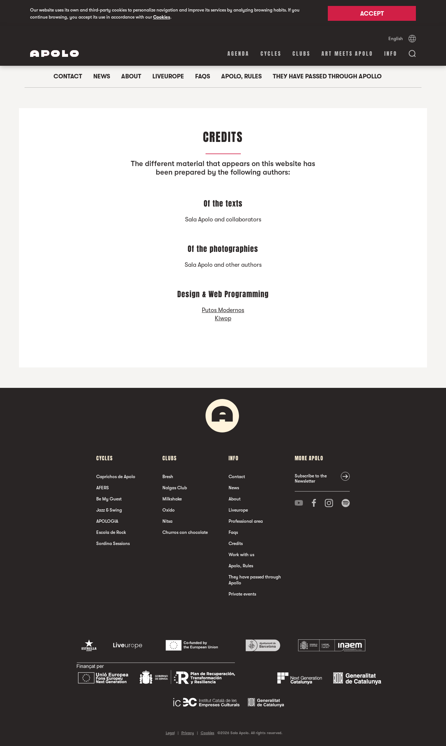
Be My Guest (109, 499)
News (101, 76)
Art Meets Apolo (347, 54)
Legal (170, 733)
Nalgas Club (174, 487)
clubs (301, 54)
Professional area (246, 521)
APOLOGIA (107, 521)
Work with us (241, 554)
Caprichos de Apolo (115, 476)
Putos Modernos (223, 310)
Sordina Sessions (113, 543)
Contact (68, 76)
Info (390, 54)
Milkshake (172, 499)
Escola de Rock (111, 532)
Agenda (238, 54)
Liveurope (168, 76)
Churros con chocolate (185, 532)
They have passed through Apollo (327, 76)
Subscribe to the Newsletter (311, 478)
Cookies (161, 17)
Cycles (271, 54)
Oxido (168, 510)
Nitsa (167, 521)
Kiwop (223, 318)
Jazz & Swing (109, 510)
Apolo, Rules (241, 76)
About (131, 76)
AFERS (102, 487)
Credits (236, 543)
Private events (242, 594)
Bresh (167, 476)
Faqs (202, 76)
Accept (372, 13)
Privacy (187, 733)
